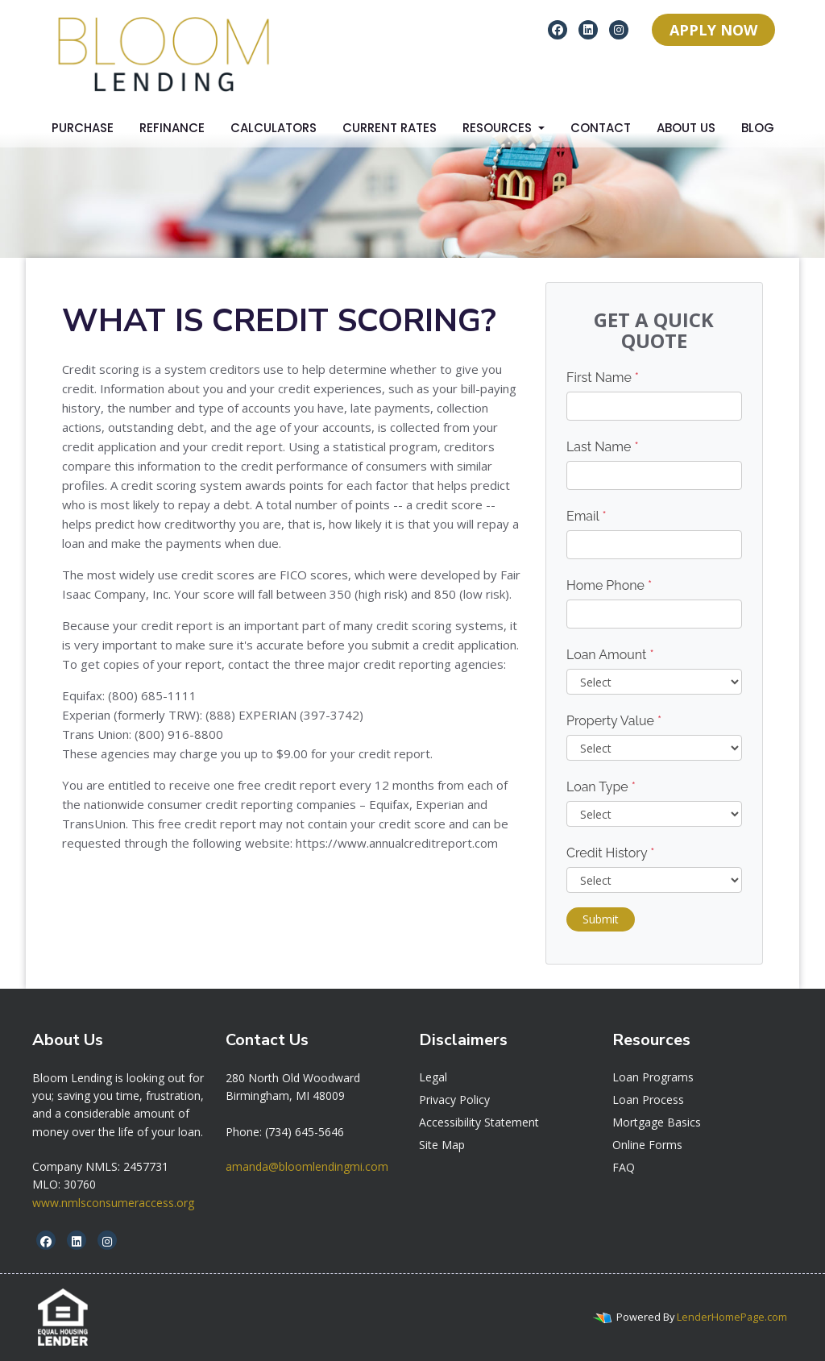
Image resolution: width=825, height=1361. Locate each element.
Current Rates (389, 127)
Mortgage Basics (656, 1122)
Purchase (83, 127)
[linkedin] (588, 29)
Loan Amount (610, 654)
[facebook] (557, 29)
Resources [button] (498, 127)
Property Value (613, 720)
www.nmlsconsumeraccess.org (113, 1202)
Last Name (602, 446)
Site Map (442, 1144)
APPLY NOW (713, 29)
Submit (600, 919)
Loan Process (648, 1099)
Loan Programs (653, 1077)
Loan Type (601, 787)
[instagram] (619, 29)
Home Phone (609, 585)
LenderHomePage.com (732, 1316)
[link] (293, 1077)
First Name (602, 377)
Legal (433, 1077)
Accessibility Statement (479, 1122)
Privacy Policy (454, 1099)
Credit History (610, 853)
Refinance (172, 127)
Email (586, 516)
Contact (600, 127)
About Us (686, 127)
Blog (757, 127)
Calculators (273, 127)
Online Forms (647, 1144)
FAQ (623, 1167)
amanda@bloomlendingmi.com (307, 1166)
